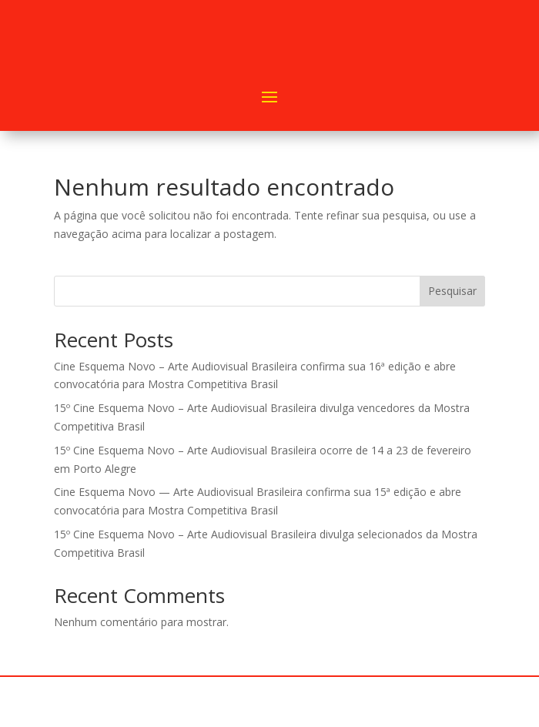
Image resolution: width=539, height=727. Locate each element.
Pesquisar (452, 290)
